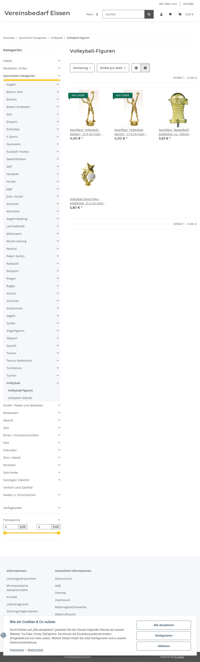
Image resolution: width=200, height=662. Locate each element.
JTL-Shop (179, 657)
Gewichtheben (16, 159)
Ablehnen (164, 646)
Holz (6, 443)
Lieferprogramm (18, 604)
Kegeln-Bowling (16, 219)
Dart (9, 114)
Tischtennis (14, 368)
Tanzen (11, 353)
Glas (6, 428)
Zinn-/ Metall (12, 457)
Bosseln (11, 99)
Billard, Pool (14, 92)
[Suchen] (124, 14)
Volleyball (13, 383)
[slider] (5, 533)
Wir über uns (168, 4)
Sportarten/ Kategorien (19, 76)
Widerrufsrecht (65, 614)
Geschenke (10, 472)
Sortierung (80, 68)
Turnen (11, 375)
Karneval (12, 204)
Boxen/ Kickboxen (18, 107)
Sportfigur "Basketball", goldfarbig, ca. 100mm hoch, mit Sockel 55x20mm (177, 132)
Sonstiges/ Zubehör (16, 480)
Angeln (11, 84)
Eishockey (13, 129)
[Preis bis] (44, 526)
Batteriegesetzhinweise (70, 607)
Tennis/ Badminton (19, 360)
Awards (8, 420)
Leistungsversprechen (21, 579)
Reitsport (12, 271)
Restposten (10, 413)
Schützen (12, 301)
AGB (58, 586)
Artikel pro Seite (111, 68)
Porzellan (9, 465)
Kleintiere (13, 211)
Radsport (12, 263)
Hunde (11, 181)
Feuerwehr (13, 144)
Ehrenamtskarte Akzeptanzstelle (17, 588)
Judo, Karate (14, 196)
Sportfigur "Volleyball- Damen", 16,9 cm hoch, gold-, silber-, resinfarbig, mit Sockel (87, 132)
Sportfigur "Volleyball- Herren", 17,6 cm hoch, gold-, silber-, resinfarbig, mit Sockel (131, 132)
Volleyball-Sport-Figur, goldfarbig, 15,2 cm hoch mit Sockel (86, 201)
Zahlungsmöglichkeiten (22, 611)
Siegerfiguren (15, 331)
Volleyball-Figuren (20, 390)
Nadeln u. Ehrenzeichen (19, 495)
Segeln (11, 316)
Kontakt (188, 4)
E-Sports (12, 137)
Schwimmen (14, 308)
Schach (11, 293)
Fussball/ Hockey (17, 151)
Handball (12, 174)
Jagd (9, 189)
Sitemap (60, 593)
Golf (9, 166)
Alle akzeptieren (163, 625)
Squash (11, 346)
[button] (161, 14)
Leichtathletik (15, 226)
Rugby (10, 286)
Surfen (11, 323)
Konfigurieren (163, 635)
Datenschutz (36, 650)
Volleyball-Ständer (20, 398)
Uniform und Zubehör (18, 487)
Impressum (17, 650)
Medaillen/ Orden (15, 68)
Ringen (11, 278)
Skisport (11, 338)
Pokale (7, 61)
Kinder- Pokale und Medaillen (23, 405)
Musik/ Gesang (16, 241)
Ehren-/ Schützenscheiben (21, 435)
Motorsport (14, 234)
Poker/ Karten (15, 256)
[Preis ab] (10, 526)
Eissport (11, 122)
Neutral (11, 249)
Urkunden (10, 450)
